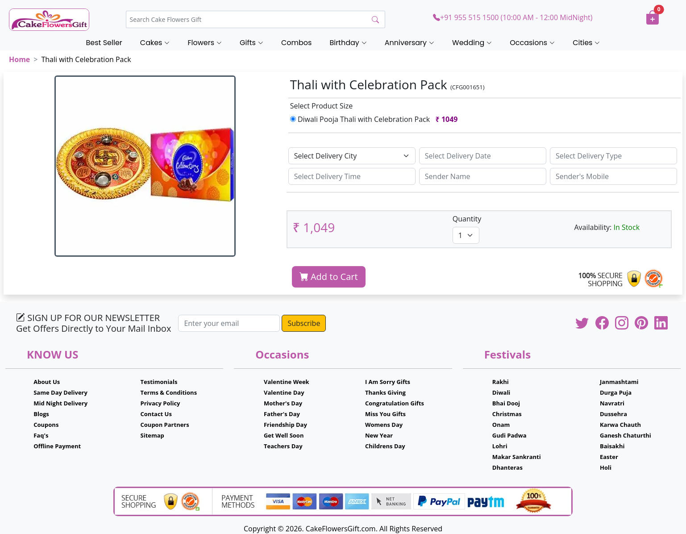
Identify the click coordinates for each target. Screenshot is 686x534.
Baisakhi (612, 446)
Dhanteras (507, 467)
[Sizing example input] (482, 155)
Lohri (499, 446)
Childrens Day (385, 446)
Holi (605, 467)
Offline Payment (57, 446)
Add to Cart (328, 277)
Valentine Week (286, 382)
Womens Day (384, 425)
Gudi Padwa (509, 435)
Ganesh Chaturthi (625, 435)
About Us (46, 382)
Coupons (45, 425)
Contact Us (156, 414)
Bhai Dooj (506, 403)
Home (19, 59)
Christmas (507, 414)
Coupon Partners (165, 425)
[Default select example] (352, 155)
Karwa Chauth (620, 425)
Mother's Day (283, 403)
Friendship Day (285, 425)
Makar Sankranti (516, 457)
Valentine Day (284, 392)
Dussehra (613, 414)
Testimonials (159, 382)
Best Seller (104, 43)
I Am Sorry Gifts (387, 382)
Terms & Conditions (169, 392)
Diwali (501, 392)
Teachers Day (283, 446)
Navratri (612, 403)
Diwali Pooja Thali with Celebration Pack (375, 119)
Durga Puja (616, 392)
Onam (501, 425)
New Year (379, 435)
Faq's (40, 435)
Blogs (41, 414)
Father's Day (282, 414)
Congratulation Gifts (394, 403)
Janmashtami (619, 382)
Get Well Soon (284, 435)
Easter (609, 457)
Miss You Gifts (385, 414)
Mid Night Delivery (60, 403)
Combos (296, 43)
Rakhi (500, 382)
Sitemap (152, 435)
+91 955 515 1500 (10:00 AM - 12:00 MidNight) (512, 17)
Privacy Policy (160, 403)
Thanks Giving (385, 392)
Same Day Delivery (60, 392)
